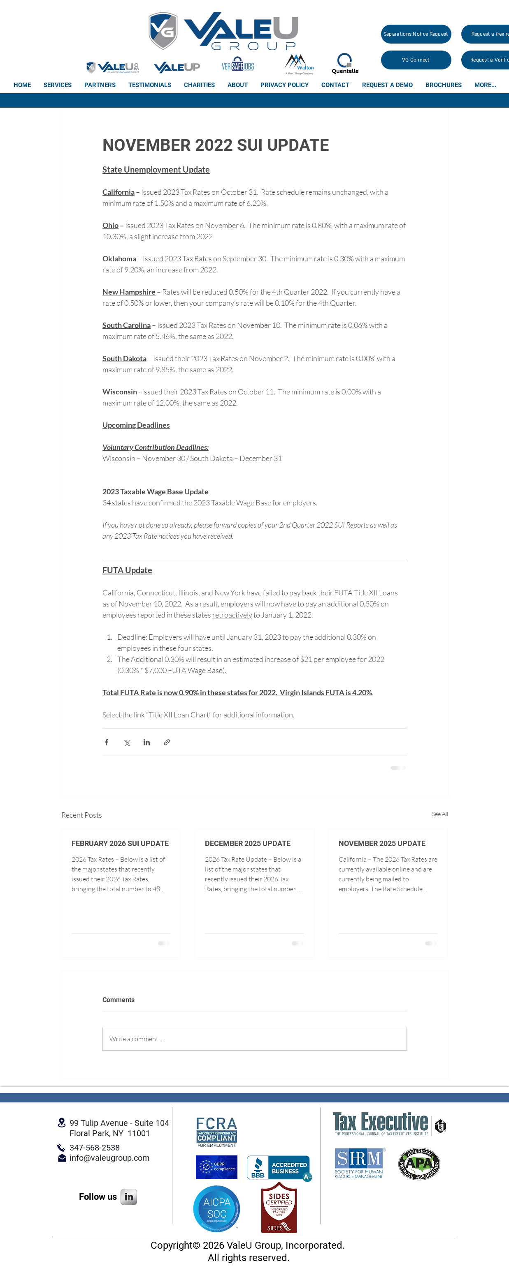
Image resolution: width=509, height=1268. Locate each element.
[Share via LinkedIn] (147, 742)
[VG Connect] (416, 60)
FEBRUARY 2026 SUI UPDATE (120, 843)
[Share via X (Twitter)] (126, 742)
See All (440, 813)
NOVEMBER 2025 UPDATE (382, 843)
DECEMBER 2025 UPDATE (248, 843)
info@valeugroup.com (110, 1158)
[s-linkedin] (129, 1197)
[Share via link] (167, 742)
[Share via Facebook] (106, 742)
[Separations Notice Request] (416, 34)
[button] (57, 85)
